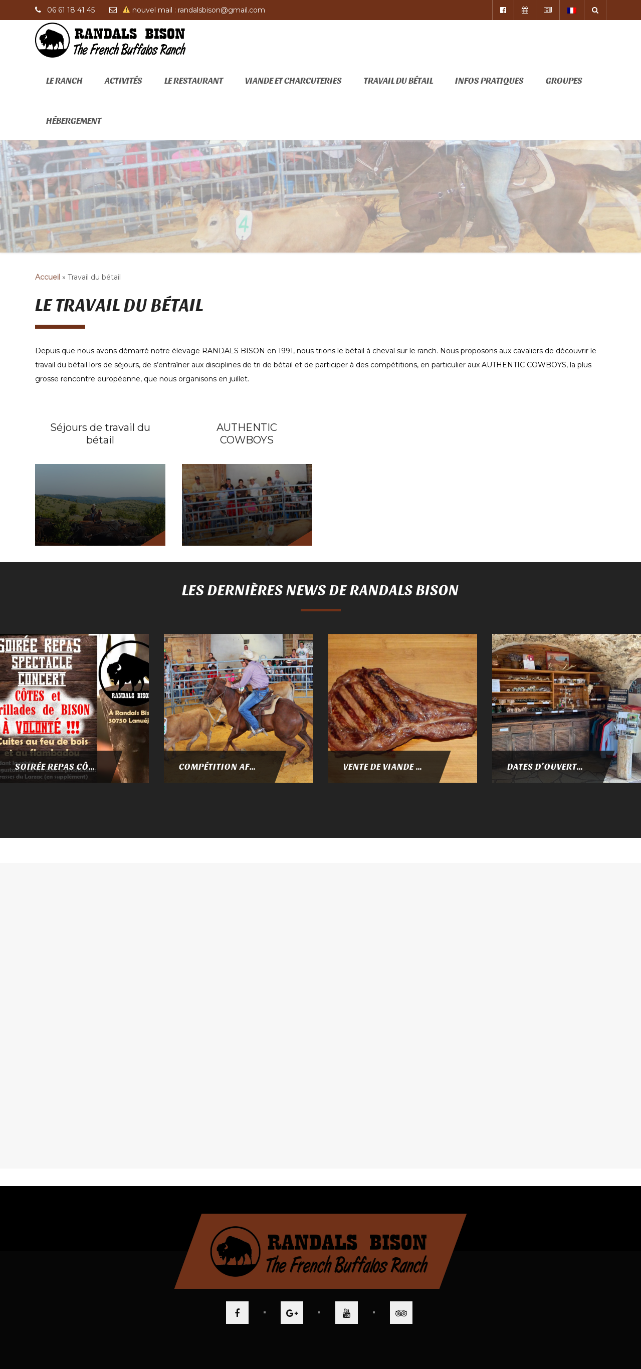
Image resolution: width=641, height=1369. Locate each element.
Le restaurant (193, 80)
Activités (123, 80)
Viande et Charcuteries (293, 80)
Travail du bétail (398, 80)
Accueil (47, 277)
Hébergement (73, 120)
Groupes (564, 80)
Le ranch (64, 80)
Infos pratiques (489, 80)
